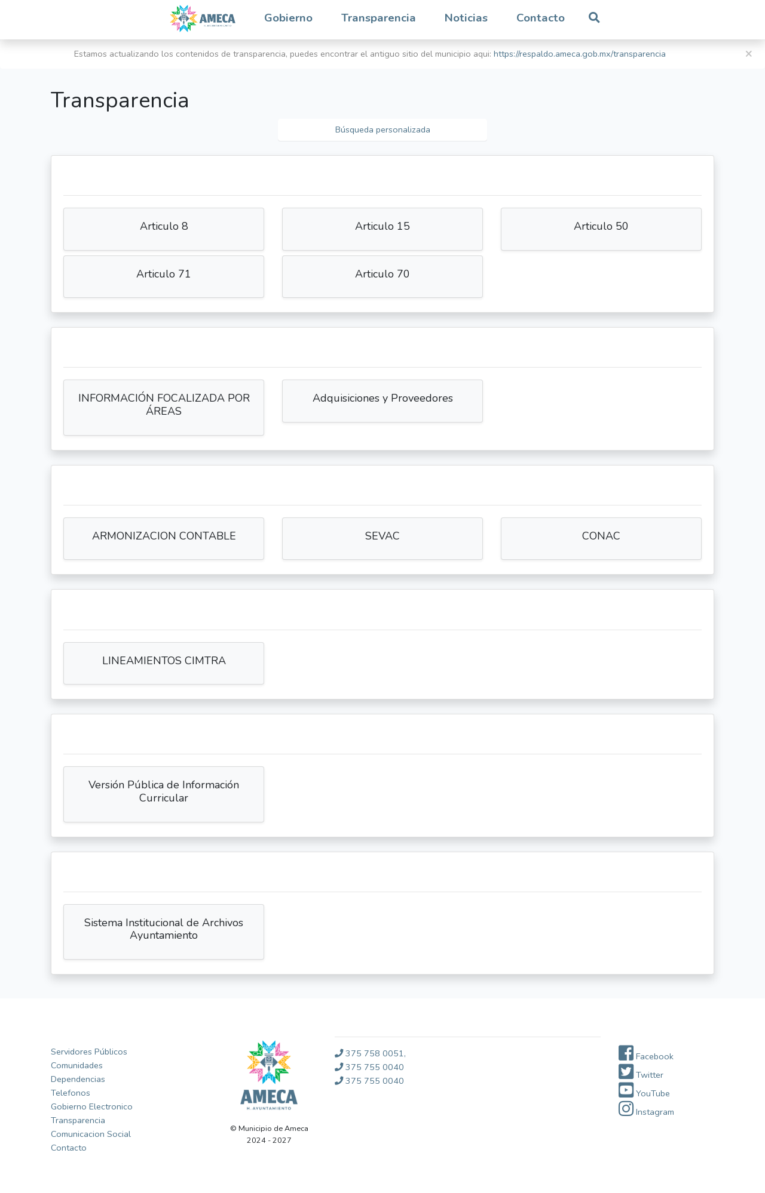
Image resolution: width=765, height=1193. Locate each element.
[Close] (748, 53)
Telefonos (70, 1093)
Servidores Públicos (89, 1052)
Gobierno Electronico (92, 1106)
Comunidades (77, 1065)
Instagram (646, 1112)
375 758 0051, (370, 1053)
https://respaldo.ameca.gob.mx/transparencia (580, 54)
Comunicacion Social (91, 1134)
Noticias (466, 18)
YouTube (644, 1093)
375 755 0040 (369, 1067)
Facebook (646, 1056)
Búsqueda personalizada (382, 129)
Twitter (641, 1075)
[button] (288, 18)
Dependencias (78, 1079)
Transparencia (78, 1120)
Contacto (540, 18)
